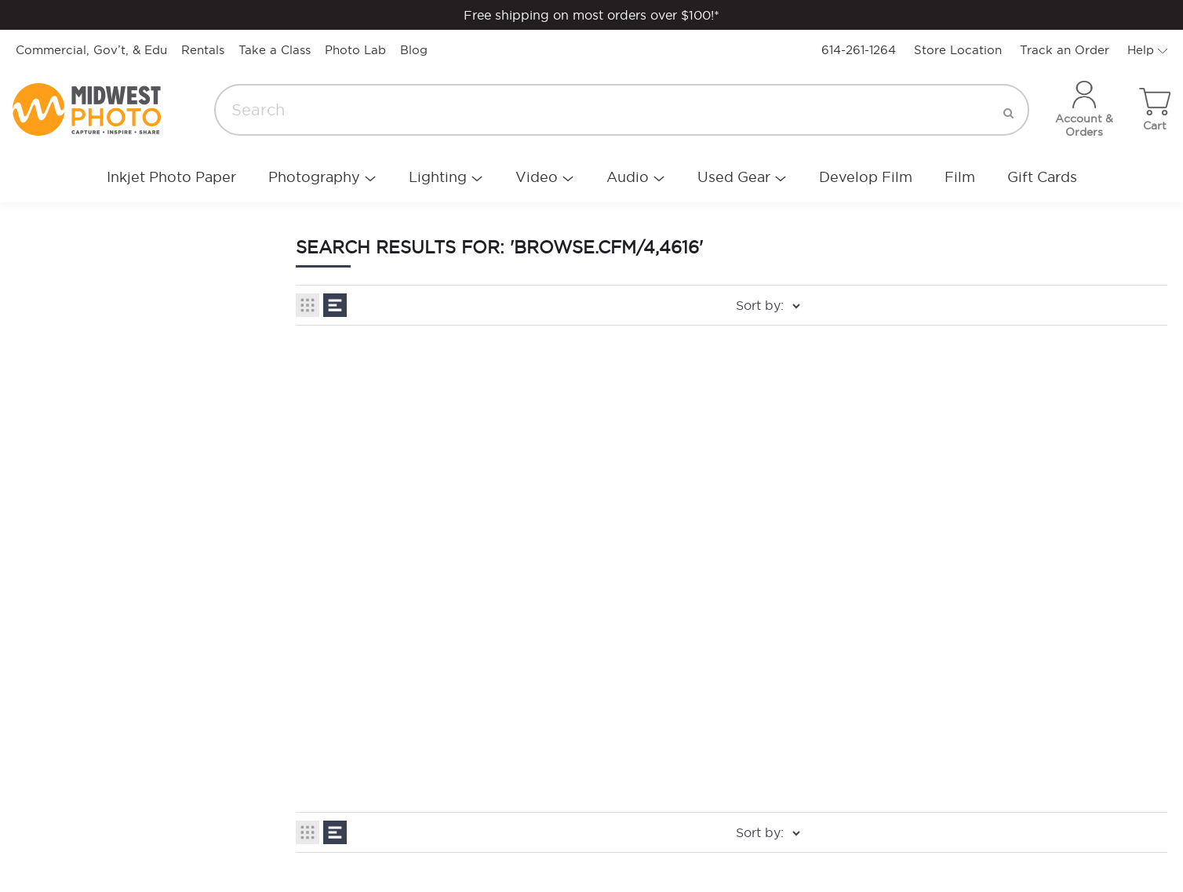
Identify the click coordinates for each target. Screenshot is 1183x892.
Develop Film (865, 176)
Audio (627, 176)
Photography (314, 176)
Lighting (438, 176)
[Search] (621, 110)
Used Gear (733, 176)
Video (536, 176)
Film (960, 176)
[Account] (1084, 110)
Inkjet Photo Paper (171, 176)
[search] (1008, 110)
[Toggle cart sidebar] (1154, 110)
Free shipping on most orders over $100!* (591, 15)
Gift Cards (1042, 176)
